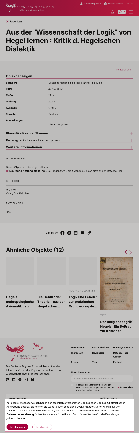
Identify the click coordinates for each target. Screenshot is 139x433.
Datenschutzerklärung (20, 414)
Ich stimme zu (17, 427)
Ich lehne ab (42, 427)
